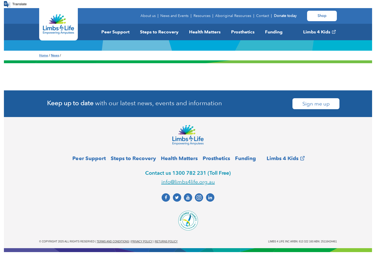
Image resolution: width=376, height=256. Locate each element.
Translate (19, 4)
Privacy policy (141, 241)
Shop (322, 16)
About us (148, 16)
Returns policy (166, 241)
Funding (274, 31)
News (55, 55)
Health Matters (205, 31)
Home (43, 55)
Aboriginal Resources (233, 16)
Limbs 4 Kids (316, 31)
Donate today (285, 16)
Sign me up (316, 104)
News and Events (174, 16)
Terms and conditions (113, 241)
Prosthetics (243, 31)
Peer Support (115, 31)
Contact (262, 16)
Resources (201, 16)
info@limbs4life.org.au (188, 182)
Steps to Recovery (159, 31)
